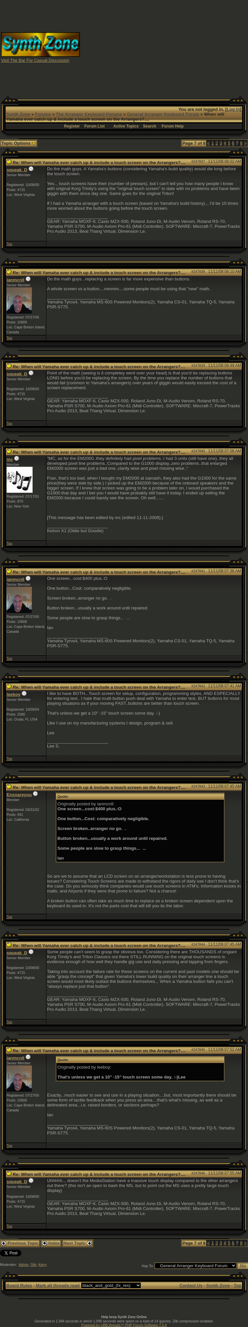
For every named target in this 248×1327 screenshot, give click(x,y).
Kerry (42, 1265)
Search (149, 126)
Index (51, 1243)
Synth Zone (18, 114)
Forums (43, 114)
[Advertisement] (164, 47)
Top (9, 244)
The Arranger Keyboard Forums (89, 114)
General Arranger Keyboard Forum (163, 114)
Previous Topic (19, 1243)
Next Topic (77, 1243)
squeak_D (17, 169)
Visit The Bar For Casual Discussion (35, 60)
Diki (34, 1265)
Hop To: (148, 1266)
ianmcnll (15, 279)
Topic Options (18, 143)
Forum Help (173, 126)
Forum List (94, 126)
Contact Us (190, 1285)
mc (10, 459)
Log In (233, 109)
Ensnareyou (19, 794)
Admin (24, 1265)
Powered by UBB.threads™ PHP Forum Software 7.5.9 (124, 1325)
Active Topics (125, 126)
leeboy (13, 694)
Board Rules (19, 1285)
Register (72, 126)
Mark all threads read (58, 1285)
